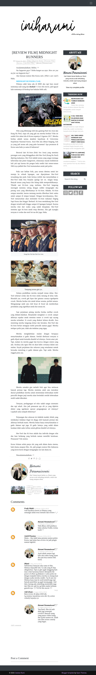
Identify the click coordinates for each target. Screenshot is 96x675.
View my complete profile (75, 87)
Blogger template (68, 673)
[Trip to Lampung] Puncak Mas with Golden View (30, 490)
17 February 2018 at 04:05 (45, 524)
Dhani (26, 564)
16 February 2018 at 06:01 (41, 508)
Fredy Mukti (29, 508)
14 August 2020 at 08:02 (40, 592)
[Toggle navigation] (91, 3)
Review (20, 63)
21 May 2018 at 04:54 (35, 564)
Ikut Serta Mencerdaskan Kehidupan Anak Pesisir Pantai (37, 490)
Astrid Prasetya (30, 536)
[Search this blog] (73, 179)
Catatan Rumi (20, 673)
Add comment (16, 625)
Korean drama (38, 61)
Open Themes (81, 673)
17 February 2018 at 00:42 (43, 536)
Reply (56, 590)
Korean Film (49, 61)
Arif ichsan (28, 592)
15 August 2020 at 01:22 (45, 607)
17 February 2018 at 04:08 (45, 551)
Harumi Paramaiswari (46, 522)
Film (29, 61)
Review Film (29, 63)
